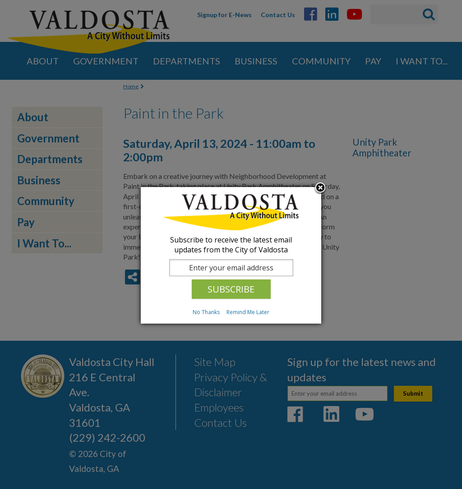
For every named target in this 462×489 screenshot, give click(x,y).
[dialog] (231, 255)
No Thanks (206, 312)
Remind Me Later (247, 312)
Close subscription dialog (320, 188)
